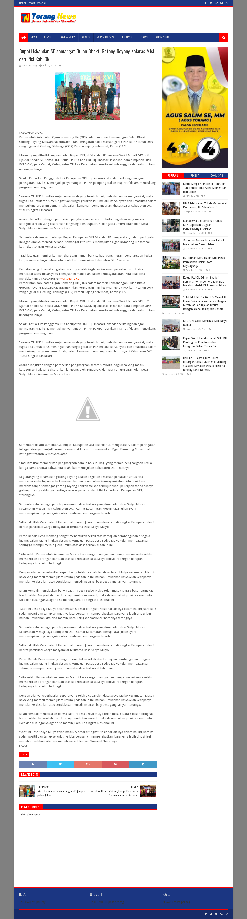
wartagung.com (71, 278)
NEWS (34, 37)
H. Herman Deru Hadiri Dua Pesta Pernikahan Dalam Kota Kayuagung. (204, 261)
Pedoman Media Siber (37, 3)
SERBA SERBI (162, 37)
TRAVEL (145, 37)
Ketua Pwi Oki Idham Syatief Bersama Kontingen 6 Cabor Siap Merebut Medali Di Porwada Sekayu (205, 281)
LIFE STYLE (126, 37)
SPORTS (86, 37)
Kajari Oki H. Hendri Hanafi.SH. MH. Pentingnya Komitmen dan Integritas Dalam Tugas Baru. (205, 342)
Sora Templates (42, 914)
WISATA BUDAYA (105, 37)
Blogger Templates (65, 914)
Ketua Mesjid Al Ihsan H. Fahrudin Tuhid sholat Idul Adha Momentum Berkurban (204, 187)
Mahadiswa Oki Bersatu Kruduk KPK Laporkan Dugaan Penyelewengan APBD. (202, 224)
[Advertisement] (194, 404)
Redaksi (22, 3)
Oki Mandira (68, 37)
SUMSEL (47, 37)
